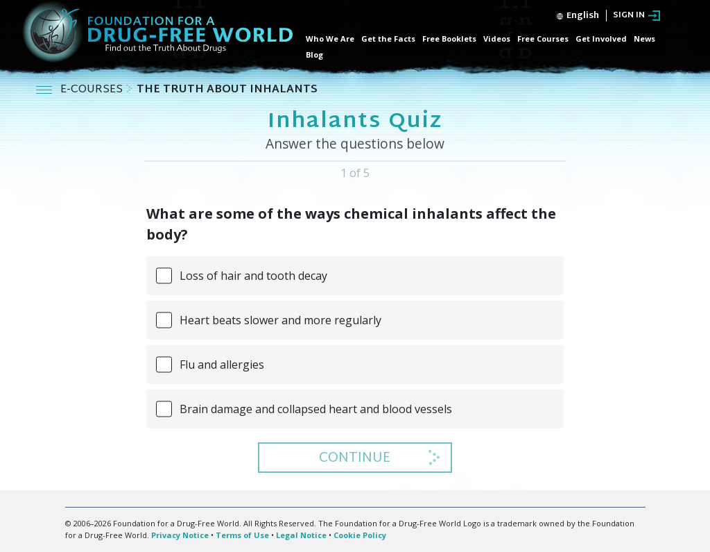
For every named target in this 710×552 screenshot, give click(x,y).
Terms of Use (242, 535)
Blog (314, 54)
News (644, 38)
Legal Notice (301, 535)
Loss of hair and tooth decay (253, 275)
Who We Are (330, 38)
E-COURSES (92, 90)
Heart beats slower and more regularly (280, 320)
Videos (496, 38)
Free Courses (543, 38)
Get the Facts (388, 38)
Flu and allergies (222, 364)
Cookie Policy (360, 535)
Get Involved (601, 38)
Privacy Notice (180, 535)
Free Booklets (449, 38)
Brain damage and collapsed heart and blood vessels (316, 409)
